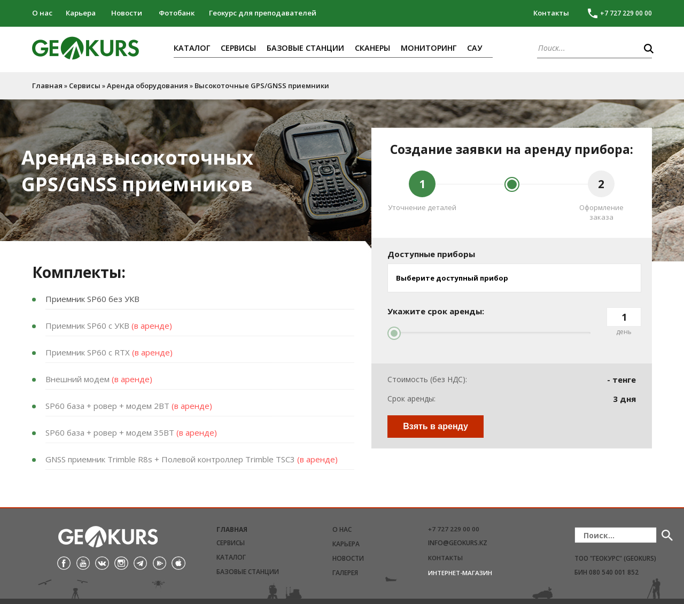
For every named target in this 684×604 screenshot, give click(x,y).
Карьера (81, 13)
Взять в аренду (435, 426)
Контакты (551, 13)
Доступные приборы (431, 254)
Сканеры (372, 48)
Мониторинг (428, 48)
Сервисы (238, 48)
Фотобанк (177, 13)
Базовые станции (305, 48)
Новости (126, 13)
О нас (42, 13)
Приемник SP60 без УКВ (92, 298)
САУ (474, 48)
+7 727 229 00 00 (453, 529)
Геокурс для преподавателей (262, 13)
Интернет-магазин (460, 573)
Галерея (345, 572)
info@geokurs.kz (457, 542)
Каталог (192, 48)
